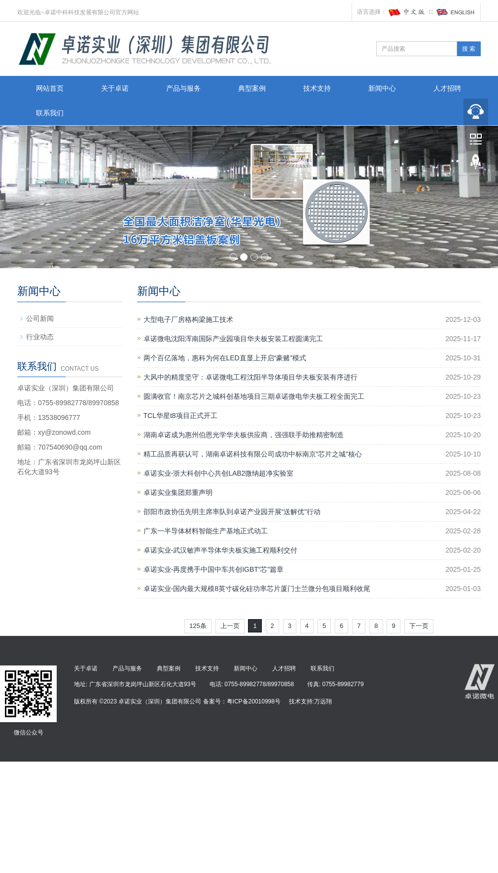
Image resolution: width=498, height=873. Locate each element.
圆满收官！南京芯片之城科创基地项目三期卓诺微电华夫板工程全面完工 (253, 396)
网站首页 (50, 88)
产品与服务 (183, 88)
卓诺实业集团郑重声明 (178, 492)
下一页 (418, 625)
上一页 (230, 625)
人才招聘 (447, 88)
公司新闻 (40, 318)
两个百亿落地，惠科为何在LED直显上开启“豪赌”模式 (225, 358)
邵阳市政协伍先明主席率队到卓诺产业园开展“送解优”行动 (231, 512)
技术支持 (317, 88)
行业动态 (40, 337)
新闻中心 (382, 88)
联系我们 (50, 113)
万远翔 (323, 701)
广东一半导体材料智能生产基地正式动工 (205, 531)
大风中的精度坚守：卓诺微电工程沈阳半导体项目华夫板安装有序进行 (250, 377)
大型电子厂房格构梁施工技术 (188, 319)
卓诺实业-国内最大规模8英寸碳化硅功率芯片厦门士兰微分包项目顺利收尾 (256, 589)
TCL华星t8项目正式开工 (180, 415)
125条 (198, 625)
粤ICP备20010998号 (254, 701)
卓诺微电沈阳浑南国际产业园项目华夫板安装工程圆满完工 (233, 339)
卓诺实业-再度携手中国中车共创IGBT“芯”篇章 (213, 569)
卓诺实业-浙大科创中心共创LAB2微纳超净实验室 (218, 473)
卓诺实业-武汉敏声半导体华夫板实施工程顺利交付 (220, 550)
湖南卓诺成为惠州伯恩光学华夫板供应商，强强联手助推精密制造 (243, 435)
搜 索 (468, 48)
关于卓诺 (115, 88)
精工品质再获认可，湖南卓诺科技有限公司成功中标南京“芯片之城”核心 (252, 454)
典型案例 (252, 88)
